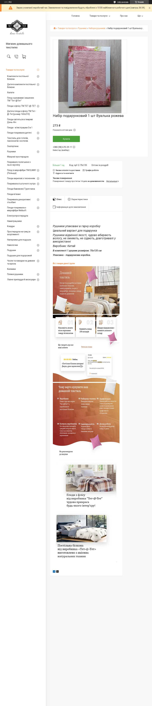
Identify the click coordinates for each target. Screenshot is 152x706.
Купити (66, 139)
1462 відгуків (122, 2)
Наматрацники (14, 221)
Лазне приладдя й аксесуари (21, 279)
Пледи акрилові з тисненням (21, 178)
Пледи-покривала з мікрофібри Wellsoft (16, 209)
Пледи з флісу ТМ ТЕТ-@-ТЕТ (21, 106)
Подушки (11, 250)
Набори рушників (97, 28)
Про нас (124, 16)
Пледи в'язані (13, 194)
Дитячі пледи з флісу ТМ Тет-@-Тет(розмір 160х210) (21, 112)
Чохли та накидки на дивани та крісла (21, 262)
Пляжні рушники (15, 274)
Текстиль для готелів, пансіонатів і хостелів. (17, 139)
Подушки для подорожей (19, 255)
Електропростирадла (17, 216)
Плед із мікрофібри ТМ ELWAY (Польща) (21, 171)
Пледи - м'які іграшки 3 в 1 (20, 127)
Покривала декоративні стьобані (18, 201)
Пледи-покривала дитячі (19, 133)
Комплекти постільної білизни (18, 77)
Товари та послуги (15, 70)
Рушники (11, 151)
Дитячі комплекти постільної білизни (21, 85)
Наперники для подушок (19, 240)
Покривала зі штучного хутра (21, 183)
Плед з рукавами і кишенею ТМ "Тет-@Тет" (20, 99)
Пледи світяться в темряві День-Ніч (20, 121)
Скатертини (12, 146)
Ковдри (11, 226)
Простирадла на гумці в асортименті (18, 233)
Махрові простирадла (17, 157)
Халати (10, 92)
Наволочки (12, 245)
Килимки (11, 269)
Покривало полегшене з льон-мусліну (19, 163)
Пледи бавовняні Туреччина (21, 189)
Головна (76, 16)
